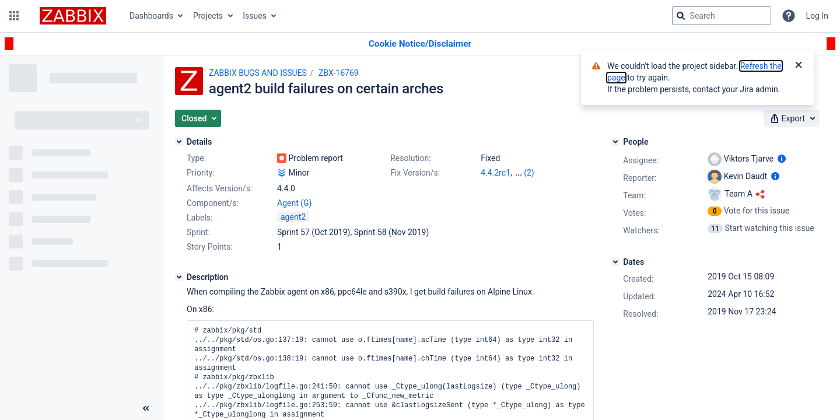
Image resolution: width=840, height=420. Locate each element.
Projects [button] (208, 15)
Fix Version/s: (415, 172)
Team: (634, 195)
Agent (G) (294, 203)
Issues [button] (255, 15)
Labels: (199, 217)
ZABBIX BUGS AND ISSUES (258, 73)
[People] (615, 142)
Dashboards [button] (151, 15)
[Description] (179, 277)
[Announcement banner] (420, 44)
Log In (817, 15)
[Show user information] (781, 158)
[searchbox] (721, 15)
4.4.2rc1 (495, 172)
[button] (14, 15)
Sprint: (198, 232)
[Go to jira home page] (73, 15)
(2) (529, 172)
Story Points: (210, 246)
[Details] (179, 142)
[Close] (798, 66)
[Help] (788, 15)
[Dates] (615, 262)
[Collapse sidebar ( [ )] (146, 408)
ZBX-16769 (338, 73)
